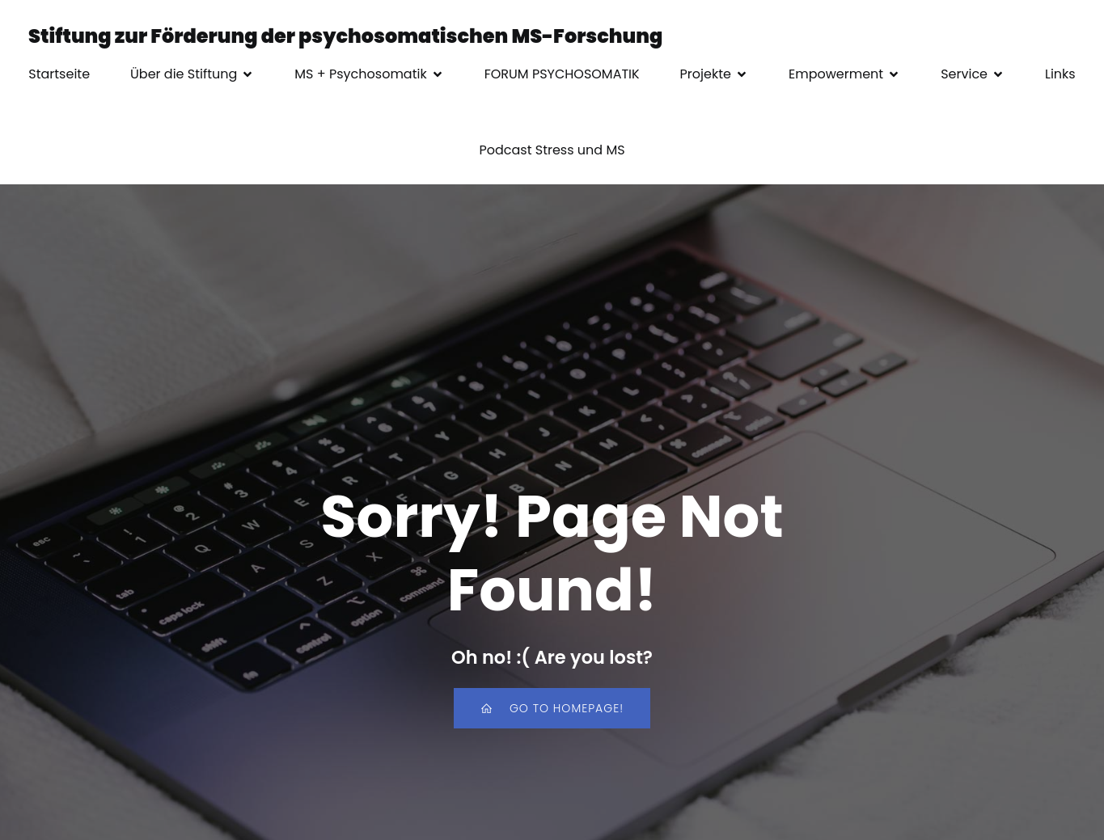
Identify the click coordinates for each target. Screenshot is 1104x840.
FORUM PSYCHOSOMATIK (562, 74)
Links (1060, 74)
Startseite (59, 74)
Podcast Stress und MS (551, 150)
